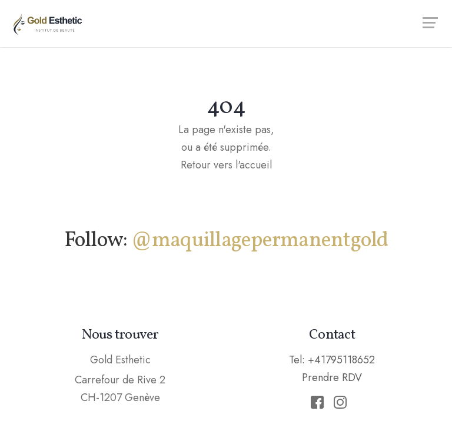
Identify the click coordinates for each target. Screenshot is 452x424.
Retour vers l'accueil (226, 165)
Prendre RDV (332, 377)
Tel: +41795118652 (332, 359)
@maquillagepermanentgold (259, 241)
